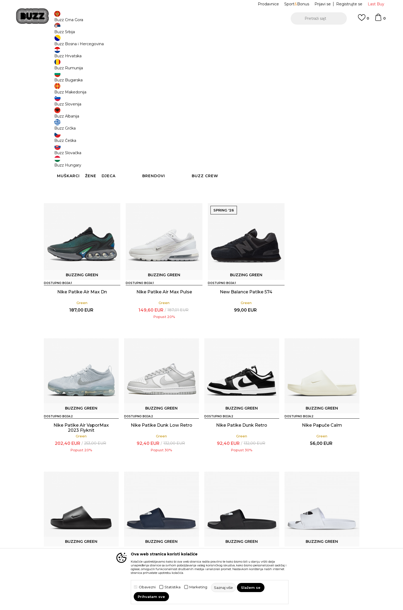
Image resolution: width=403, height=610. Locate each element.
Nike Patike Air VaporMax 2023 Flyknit (241, 199)
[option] (201, 34)
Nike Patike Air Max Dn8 (81, 196)
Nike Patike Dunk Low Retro (81, 462)
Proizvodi (110, 43)
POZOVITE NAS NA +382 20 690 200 (190, 34)
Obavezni (147, 587)
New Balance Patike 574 (242, 329)
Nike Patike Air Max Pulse (161, 329)
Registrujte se (349, 4)
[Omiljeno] (363, 20)
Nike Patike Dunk (161, 196)
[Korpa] (380, 19)
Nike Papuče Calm (242, 462)
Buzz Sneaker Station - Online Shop (71, 43)
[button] (319, 18)
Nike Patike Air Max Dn (81, 329)
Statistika (172, 587)
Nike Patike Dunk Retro (161, 462)
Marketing (198, 587)
